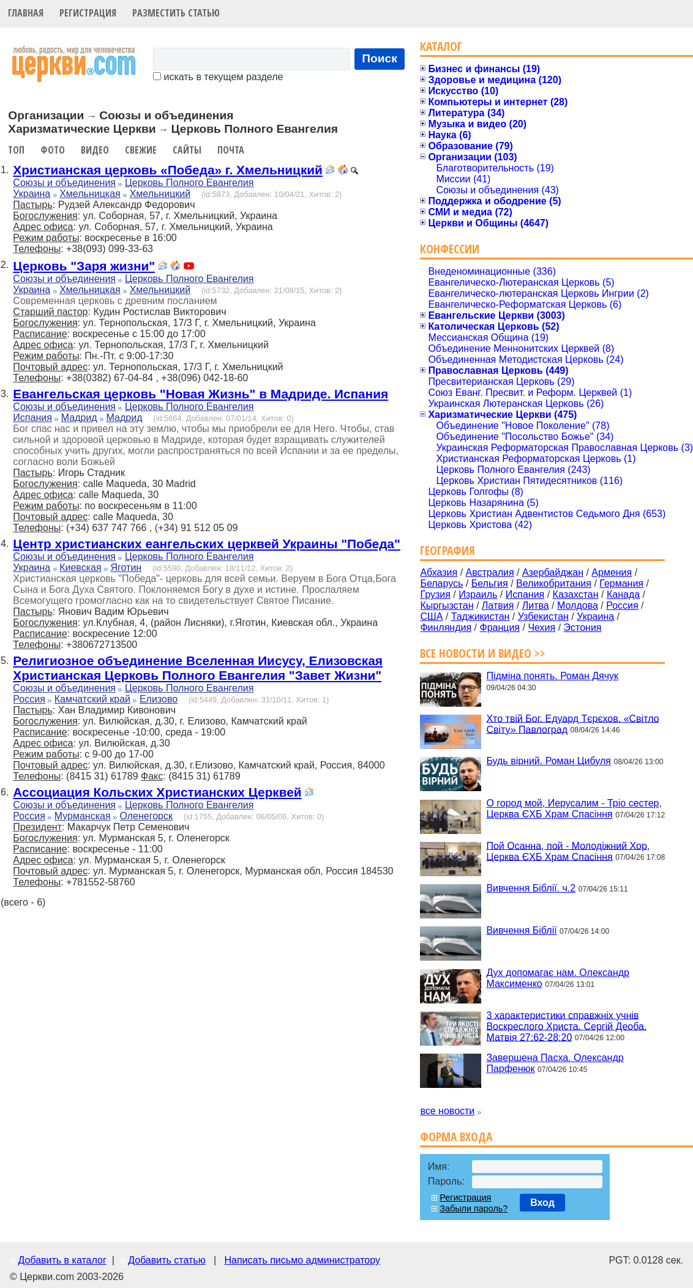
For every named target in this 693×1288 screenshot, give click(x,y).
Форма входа (456, 1136)
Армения (611, 572)
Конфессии (449, 248)
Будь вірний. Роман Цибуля (548, 761)
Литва (535, 605)
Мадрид (79, 417)
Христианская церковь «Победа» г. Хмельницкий (168, 170)
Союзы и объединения (64, 182)
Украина (31, 193)
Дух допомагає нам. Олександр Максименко (557, 978)
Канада (623, 594)
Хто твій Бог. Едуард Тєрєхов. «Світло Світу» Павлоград (572, 723)
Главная (25, 13)
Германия (621, 583)
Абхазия (438, 572)
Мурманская (82, 816)
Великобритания (553, 583)
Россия (29, 699)
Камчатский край (92, 699)
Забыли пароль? (474, 1208)
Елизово (159, 699)
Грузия (435, 594)
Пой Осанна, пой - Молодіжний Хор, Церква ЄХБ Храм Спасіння (568, 851)
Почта (230, 150)
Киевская (80, 567)
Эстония (583, 627)
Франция (499, 627)
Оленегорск (146, 816)
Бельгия (489, 583)
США (431, 616)
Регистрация (87, 13)
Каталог (441, 46)
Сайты (187, 150)
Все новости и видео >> (482, 653)
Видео (95, 150)
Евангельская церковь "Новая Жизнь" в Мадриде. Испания (200, 394)
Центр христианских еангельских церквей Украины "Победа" (206, 544)
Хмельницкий (160, 193)
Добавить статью (167, 1260)
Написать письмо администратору (302, 1260)
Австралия (490, 572)
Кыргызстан (446, 605)
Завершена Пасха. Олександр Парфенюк (554, 1063)
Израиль (478, 594)
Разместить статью (176, 13)
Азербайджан (552, 572)
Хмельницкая (90, 193)
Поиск (379, 58)
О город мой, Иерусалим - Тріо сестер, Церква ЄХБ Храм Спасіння (574, 808)
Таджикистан (480, 616)
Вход (542, 1202)
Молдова (577, 605)
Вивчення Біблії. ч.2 (530, 888)
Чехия (541, 627)
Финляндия (445, 627)
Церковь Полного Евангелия (189, 182)
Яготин (125, 567)
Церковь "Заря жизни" (84, 266)
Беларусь (441, 583)
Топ (16, 150)
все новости (447, 1111)
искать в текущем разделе (218, 77)
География (447, 550)
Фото (52, 150)
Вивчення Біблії (521, 930)
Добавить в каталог (62, 1260)
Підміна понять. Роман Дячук (552, 676)
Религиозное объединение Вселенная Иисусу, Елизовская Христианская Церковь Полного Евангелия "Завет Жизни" (198, 667)
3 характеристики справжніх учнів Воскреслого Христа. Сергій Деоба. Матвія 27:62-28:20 (566, 1026)
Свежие (141, 150)
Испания (32, 417)
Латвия (498, 605)
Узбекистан (543, 616)
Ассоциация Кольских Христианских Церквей (157, 792)
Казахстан (576, 594)
